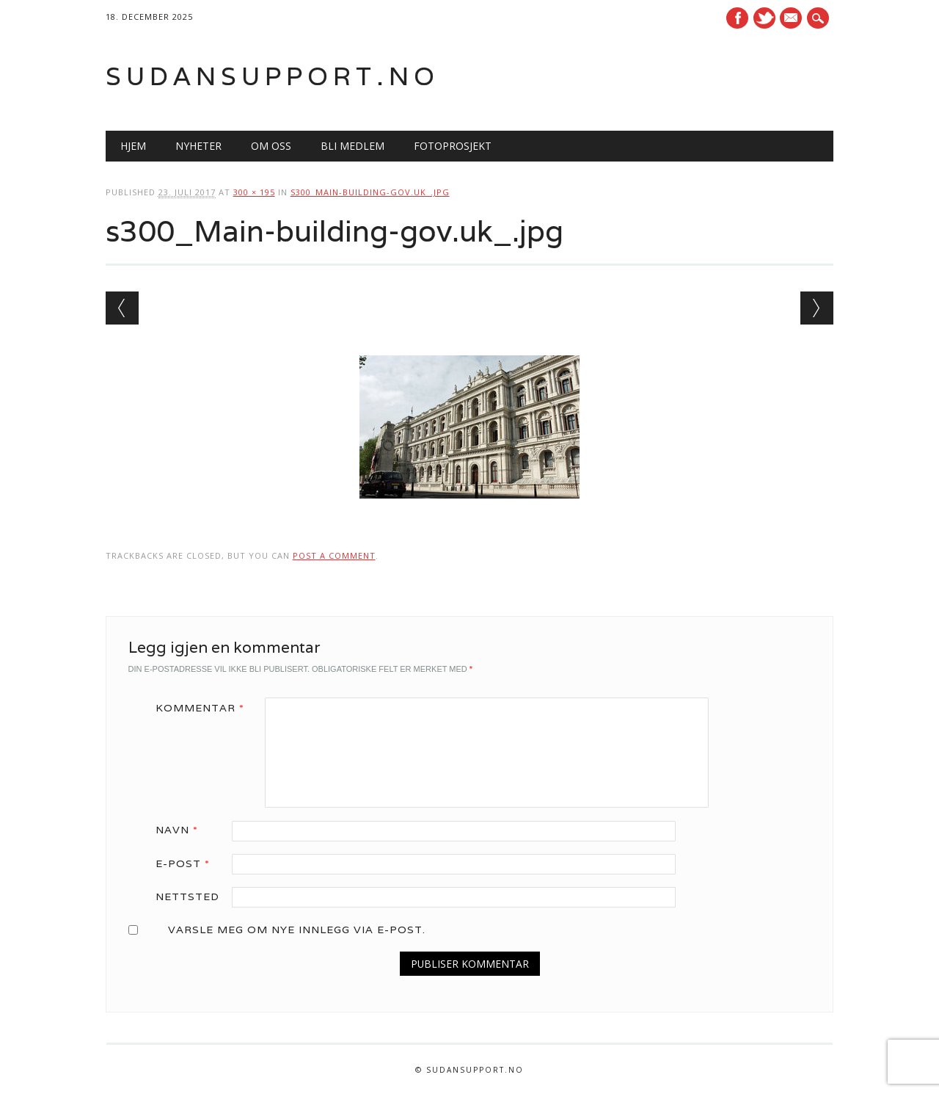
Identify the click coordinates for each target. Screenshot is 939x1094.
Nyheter (198, 146)
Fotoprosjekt (453, 146)
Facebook (737, 18)
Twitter (764, 18)
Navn (182, 829)
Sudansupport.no (272, 76)
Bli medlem (352, 146)
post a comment (334, 555)
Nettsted (187, 896)
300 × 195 (254, 192)
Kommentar (205, 707)
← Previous (122, 308)
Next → (816, 308)
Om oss (271, 146)
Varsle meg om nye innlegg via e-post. (296, 929)
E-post (188, 863)
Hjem (133, 146)
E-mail (793, 19)
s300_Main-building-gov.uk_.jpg (370, 192)
